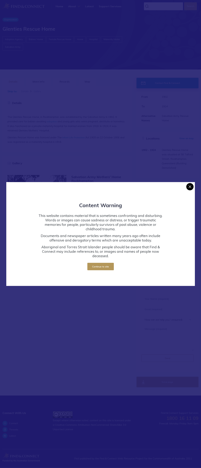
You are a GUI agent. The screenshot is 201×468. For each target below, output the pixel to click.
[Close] (190, 186)
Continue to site (100, 266)
